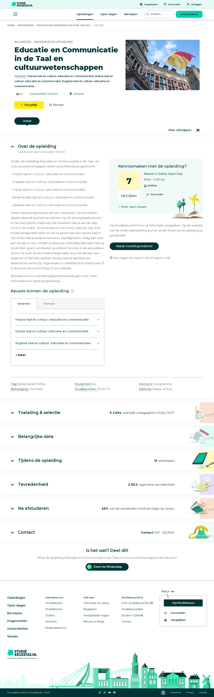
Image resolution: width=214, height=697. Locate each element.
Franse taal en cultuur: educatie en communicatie (52, 319)
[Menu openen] (15, 14)
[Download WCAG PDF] (163, 693)
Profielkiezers (53, 603)
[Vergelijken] (148, 4)
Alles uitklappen (184, 130)
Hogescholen (17, 621)
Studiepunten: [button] (86, 389)
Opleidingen (85, 14)
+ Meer (20, 355)
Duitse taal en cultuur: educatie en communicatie (51, 331)
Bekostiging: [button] (20, 389)
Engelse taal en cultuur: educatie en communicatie (53, 343)
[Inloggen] (194, 4)
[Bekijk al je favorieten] (174, 613)
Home (10, 25)
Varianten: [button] (21, 76)
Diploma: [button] (145, 389)
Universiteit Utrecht (43, 94)
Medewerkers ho (56, 627)
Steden (12, 636)
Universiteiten (17, 628)
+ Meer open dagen (132, 206)
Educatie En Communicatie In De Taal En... (64, 25)
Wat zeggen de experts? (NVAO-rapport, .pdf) (140, 258)
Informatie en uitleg (96, 603)
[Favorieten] (172, 4)
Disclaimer (176, 692)
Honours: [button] (146, 384)
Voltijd (27, 121)
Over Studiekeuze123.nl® (137, 603)
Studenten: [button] (83, 384)
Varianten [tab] (24, 303)
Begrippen (90, 609)
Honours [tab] (49, 303)
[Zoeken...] (159, 14)
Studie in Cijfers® (132, 615)
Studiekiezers (53, 609)
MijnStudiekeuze (183, 602)
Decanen (51, 621)
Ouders (49, 615)
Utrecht (78, 94)
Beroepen (130, 14)
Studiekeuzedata (132, 609)
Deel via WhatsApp (104, 566)
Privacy (190, 692)
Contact (127, 621)
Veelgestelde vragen (96, 615)
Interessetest (189, 14)
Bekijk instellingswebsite (134, 246)
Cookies (203, 692)
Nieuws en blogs (93, 621)
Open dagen (108, 14)
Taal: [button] (14, 384)
